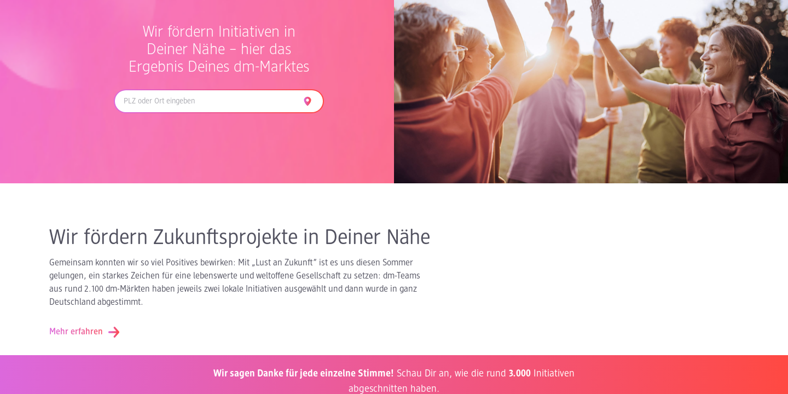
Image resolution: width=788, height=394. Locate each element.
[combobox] (206, 101)
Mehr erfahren (84, 332)
